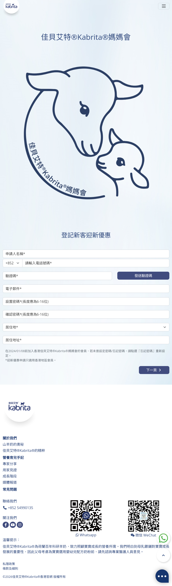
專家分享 (10, 463)
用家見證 (10, 470)
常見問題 (10, 489)
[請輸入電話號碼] (95, 263)
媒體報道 (10, 482)
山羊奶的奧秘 (13, 444)
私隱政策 (9, 564)
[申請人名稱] (86, 254)
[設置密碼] (86, 301)
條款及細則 (10, 568)
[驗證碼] (57, 276)
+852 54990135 (20, 507)
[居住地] (86, 327)
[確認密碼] (86, 314)
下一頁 (154, 370)
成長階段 (10, 476)
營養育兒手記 (13, 457)
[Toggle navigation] (163, 6)
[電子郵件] (86, 288)
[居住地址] (86, 340)
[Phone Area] (12, 263)
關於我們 (10, 438)
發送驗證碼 (143, 275)
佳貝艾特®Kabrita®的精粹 (24, 450)
